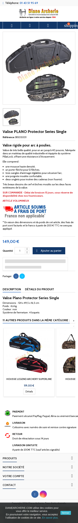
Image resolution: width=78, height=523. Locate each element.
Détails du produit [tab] (39, 289)
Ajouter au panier (48, 251)
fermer (65, 512)
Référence (8, 137)
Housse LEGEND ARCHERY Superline (29, 379)
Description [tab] (12, 289)
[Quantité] (20, 250)
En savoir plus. (50, 517)
